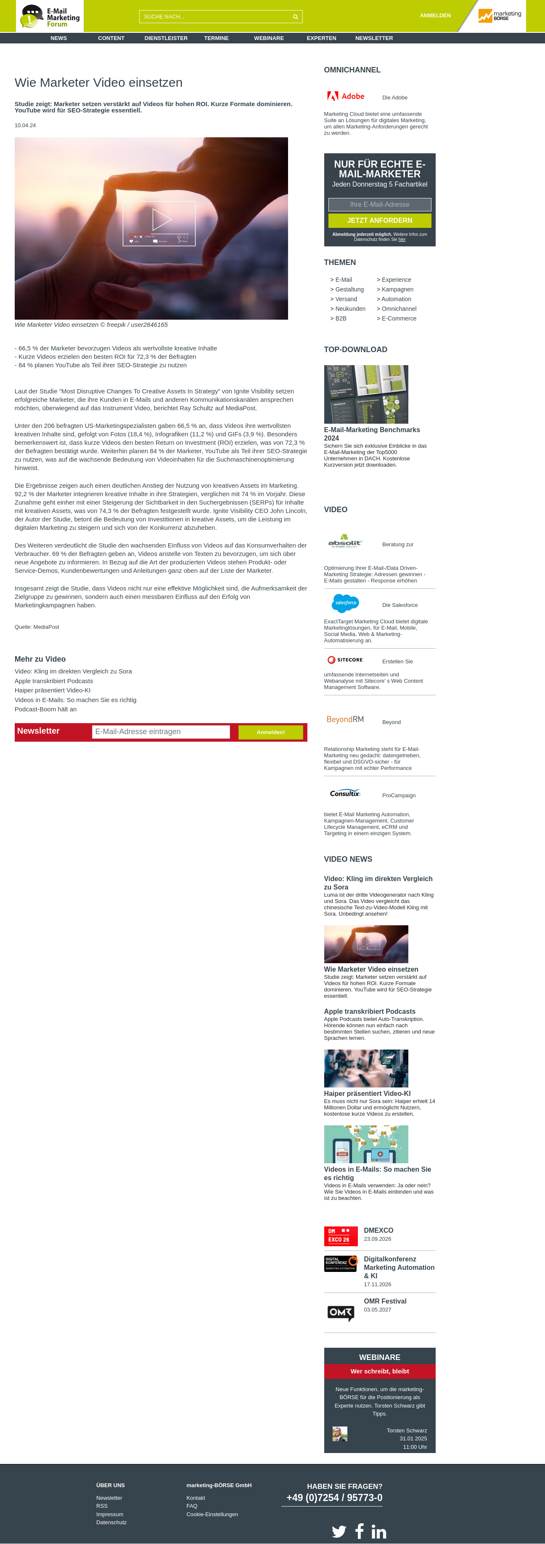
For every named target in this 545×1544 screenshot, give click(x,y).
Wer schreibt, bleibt (380, 1370)
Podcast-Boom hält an (46, 709)
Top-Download (356, 349)
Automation (396, 299)
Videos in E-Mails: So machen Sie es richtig (76, 699)
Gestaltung (350, 289)
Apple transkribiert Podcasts (54, 680)
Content (111, 38)
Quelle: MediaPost (37, 627)
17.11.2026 (377, 1284)
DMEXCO (378, 1230)
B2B (341, 318)
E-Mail (344, 279)
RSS (102, 1505)
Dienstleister (166, 38)
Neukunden (351, 308)
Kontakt (195, 1497)
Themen (340, 262)
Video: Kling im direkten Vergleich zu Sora (73, 671)
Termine (216, 38)
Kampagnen (398, 289)
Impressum (109, 1514)
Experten (321, 38)
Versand (346, 299)
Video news (348, 859)
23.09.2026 (377, 1239)
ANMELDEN (435, 15)
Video (336, 509)
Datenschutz (111, 1522)
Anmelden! (271, 732)
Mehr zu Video (40, 659)
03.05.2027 (377, 1309)
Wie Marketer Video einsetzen (371, 969)
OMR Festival (385, 1300)
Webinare (269, 38)
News (58, 38)
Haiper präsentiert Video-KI (53, 690)
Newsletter (374, 38)
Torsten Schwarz (407, 1430)
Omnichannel (352, 70)
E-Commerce (399, 318)
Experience (396, 279)
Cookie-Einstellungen (212, 1514)
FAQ (191, 1505)
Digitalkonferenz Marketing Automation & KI (399, 1267)
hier (402, 239)
